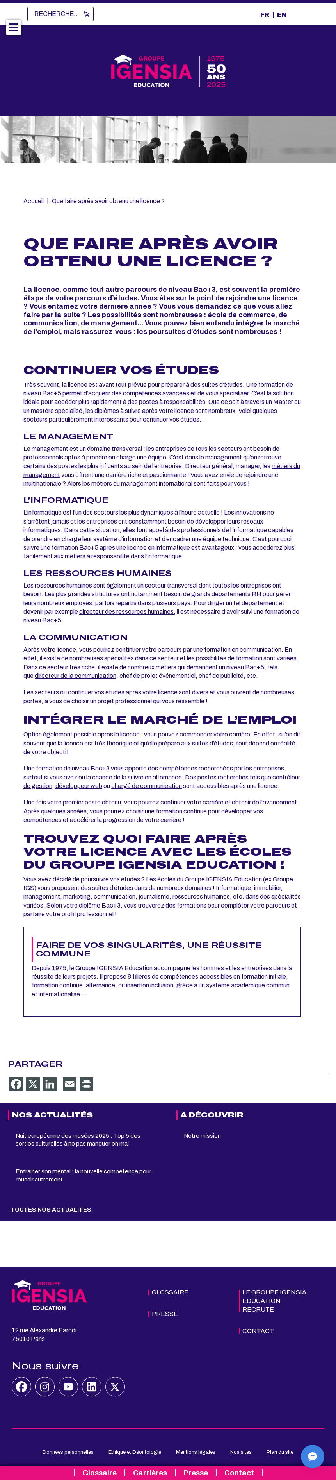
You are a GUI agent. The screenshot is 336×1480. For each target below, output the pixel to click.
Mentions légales (195, 1452)
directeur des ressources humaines (126, 611)
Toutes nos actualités (51, 1210)
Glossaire (99, 1472)
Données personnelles (68, 1452)
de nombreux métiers (147, 667)
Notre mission (202, 1136)
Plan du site (280, 1452)
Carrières (150, 1472)
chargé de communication (146, 786)
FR (264, 14)
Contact (239, 1472)
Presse (195, 1472)
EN (281, 14)
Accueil (33, 201)
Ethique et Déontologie (134, 1452)
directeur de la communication (75, 675)
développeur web (78, 786)
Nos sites (241, 1452)
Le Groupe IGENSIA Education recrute (274, 1301)
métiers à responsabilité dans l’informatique (123, 556)
